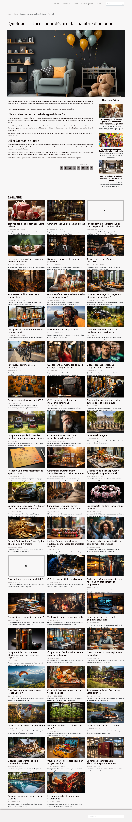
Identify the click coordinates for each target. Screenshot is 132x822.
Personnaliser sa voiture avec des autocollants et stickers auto (103, 401)
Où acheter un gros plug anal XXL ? (25, 579)
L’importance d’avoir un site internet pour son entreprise (65, 653)
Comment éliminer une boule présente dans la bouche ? (62, 436)
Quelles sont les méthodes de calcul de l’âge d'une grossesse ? (65, 366)
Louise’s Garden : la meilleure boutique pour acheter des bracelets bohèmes (65, 544)
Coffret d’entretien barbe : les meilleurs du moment (62, 401)
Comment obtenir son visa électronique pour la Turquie (101, 762)
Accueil (9, 14)
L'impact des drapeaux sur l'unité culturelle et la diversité (111, 150)
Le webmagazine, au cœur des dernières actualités (102, 618)
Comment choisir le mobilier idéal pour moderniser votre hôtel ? (111, 178)
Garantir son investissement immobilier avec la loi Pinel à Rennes (65, 472)
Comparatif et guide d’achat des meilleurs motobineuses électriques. (26, 436)
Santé (76, 4)
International (66, 4)
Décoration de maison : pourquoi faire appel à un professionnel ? (103, 472)
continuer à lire (13, 136)
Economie (56, 4)
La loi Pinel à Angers (97, 435)
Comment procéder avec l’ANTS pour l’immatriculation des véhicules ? (26, 507)
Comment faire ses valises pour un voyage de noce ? (64, 691)
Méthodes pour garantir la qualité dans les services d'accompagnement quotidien (111, 122)
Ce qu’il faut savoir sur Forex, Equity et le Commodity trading (26, 542)
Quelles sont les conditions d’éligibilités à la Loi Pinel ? (100, 366)
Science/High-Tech (87, 4)
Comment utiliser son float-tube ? (103, 725)
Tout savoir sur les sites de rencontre (65, 617)
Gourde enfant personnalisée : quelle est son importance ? (66, 295)
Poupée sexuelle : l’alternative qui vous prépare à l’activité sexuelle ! (104, 225)
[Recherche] (115, 4)
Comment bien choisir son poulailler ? (26, 725)
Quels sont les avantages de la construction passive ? (23, 762)
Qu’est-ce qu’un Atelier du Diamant (65, 579)
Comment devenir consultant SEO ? (25, 400)
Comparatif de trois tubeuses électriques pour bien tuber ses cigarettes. (23, 655)
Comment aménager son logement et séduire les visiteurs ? (104, 295)
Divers (99, 4)
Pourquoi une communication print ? (26, 617)
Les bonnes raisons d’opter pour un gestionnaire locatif (25, 260)
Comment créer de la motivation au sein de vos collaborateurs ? (104, 542)
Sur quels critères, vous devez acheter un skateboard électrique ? (64, 507)
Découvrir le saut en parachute (62, 329)
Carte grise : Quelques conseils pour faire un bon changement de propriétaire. (104, 582)
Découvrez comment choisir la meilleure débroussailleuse (102, 331)
